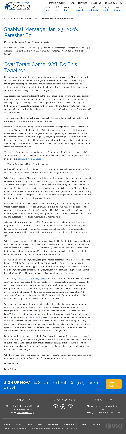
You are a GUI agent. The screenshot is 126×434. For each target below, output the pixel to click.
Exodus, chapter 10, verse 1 (30, 159)
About (47, 8)
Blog (22, 18)
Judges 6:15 (17, 314)
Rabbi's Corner (32, 18)
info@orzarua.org (25, 412)
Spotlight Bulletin (58, 3)
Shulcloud (96, 3)
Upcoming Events (79, 3)
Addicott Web (72, 428)
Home (16, 18)
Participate (79, 8)
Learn (57, 8)
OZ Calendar (111, 3)
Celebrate (93, 8)
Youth (106, 8)
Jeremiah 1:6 (36, 317)
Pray (67, 8)
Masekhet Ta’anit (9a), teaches (32, 278)
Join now (111, 384)
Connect (117, 8)
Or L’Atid (97, 424)
